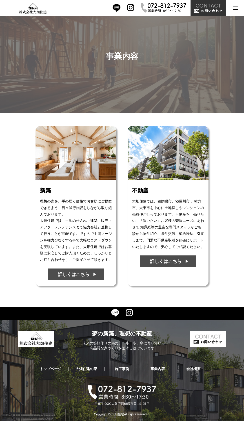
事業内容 (158, 369)
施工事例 (122, 369)
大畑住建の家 (86, 369)
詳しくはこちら (73, 274)
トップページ (50, 369)
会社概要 (193, 369)
